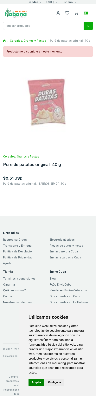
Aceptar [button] (36, 382)
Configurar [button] (54, 382)
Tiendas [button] (32, 2)
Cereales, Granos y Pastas (28, 40)
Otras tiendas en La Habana (69, 302)
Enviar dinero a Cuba (64, 251)
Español (68, 2)
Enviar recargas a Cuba (65, 257)
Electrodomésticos (62, 239)
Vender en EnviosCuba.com (68, 290)
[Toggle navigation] (86, 13)
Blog (53, 278)
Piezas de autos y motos (66, 245)
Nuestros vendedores (18, 302)
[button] (76, 12)
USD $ (50, 2)
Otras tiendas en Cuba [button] (65, 296)
